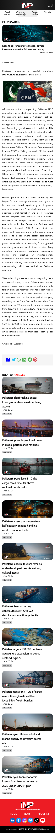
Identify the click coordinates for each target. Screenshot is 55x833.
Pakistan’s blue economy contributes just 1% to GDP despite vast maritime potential (20, 611)
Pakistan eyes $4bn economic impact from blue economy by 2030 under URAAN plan (20, 781)
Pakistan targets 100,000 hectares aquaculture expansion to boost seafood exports (22, 653)
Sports (47, 12)
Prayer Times (35, 13)
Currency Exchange (21, 13)
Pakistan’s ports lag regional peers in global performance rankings (22, 443)
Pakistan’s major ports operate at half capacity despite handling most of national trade (21, 526)
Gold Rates (7, 13)
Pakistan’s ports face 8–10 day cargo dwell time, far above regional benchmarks (19, 483)
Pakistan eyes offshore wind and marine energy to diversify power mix (21, 739)
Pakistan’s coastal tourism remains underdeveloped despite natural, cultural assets (22, 568)
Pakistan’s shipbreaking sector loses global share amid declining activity (21, 402)
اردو (50, 5)
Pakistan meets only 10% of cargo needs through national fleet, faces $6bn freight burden (22, 696)
